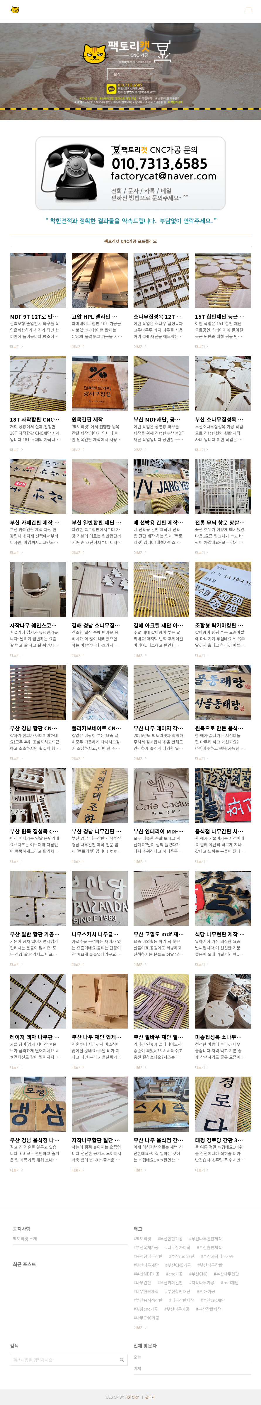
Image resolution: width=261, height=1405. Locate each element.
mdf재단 (231, 1282)
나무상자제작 (179, 1247)
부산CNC (199, 1274)
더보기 (138, 1327)
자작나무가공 (203, 1282)
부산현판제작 (210, 1247)
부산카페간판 (171, 1282)
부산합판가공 (171, 1239)
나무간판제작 (182, 1300)
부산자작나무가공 (218, 1256)
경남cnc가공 (147, 1309)
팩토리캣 (143, 1239)
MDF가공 (207, 1291)
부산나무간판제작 (207, 1239)
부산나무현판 (227, 1274)
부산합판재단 (179, 1291)
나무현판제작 (147, 1291)
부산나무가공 (178, 1309)
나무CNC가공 (147, 1318)
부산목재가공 (147, 1247)
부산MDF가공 (148, 1274)
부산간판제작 (209, 1309)
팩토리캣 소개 (25, 1239)
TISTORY (132, 1396)
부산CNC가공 (179, 1265)
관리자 (150, 1396)
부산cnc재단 (214, 1300)
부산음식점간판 (149, 1300)
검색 (121, 1359)
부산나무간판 (211, 1265)
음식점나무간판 (149, 1256)
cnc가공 (175, 1274)
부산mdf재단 (183, 1256)
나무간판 (143, 1282)
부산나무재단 (147, 1265)
